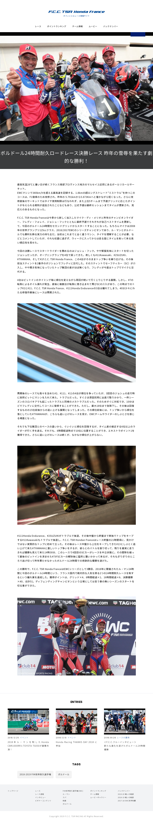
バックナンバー (110, 26)
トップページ (13, 791)
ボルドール (63, 774)
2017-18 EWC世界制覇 (127, 800)
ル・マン (66, 794)
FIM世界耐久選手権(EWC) (73, 791)
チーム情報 (77, 26)
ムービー (93, 26)
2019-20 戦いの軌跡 (126, 794)
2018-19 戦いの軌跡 (126, 797)
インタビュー (40, 797)
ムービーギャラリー (98, 797)
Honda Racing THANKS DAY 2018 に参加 (76, 743)
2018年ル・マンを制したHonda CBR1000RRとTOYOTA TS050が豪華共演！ (28, 745)
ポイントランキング (56, 26)
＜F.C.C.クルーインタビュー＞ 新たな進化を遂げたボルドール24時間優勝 (124, 745)
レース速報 (39, 794)
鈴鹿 (64, 800)
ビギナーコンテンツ (43, 800)
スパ (64, 797)
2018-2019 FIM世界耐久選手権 (35, 774)
